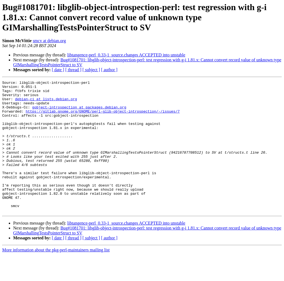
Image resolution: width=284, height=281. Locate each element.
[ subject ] (91, 69)
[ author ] (109, 69)
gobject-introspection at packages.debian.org (79, 112)
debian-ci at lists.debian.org (46, 103)
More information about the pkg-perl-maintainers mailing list (56, 276)
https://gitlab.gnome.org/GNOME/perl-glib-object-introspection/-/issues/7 (103, 117)
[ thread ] (73, 69)
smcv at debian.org (49, 40)
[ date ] (58, 69)
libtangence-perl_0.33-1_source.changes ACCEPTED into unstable (126, 55)
